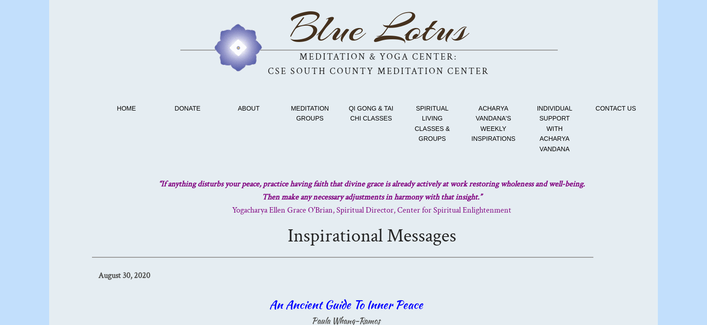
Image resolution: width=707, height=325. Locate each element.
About (249, 108)
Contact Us (616, 108)
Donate (187, 108)
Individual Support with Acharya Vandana (555, 129)
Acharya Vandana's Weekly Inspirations (493, 123)
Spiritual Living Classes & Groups (432, 123)
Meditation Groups (310, 113)
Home (126, 108)
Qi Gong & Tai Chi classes (371, 113)
